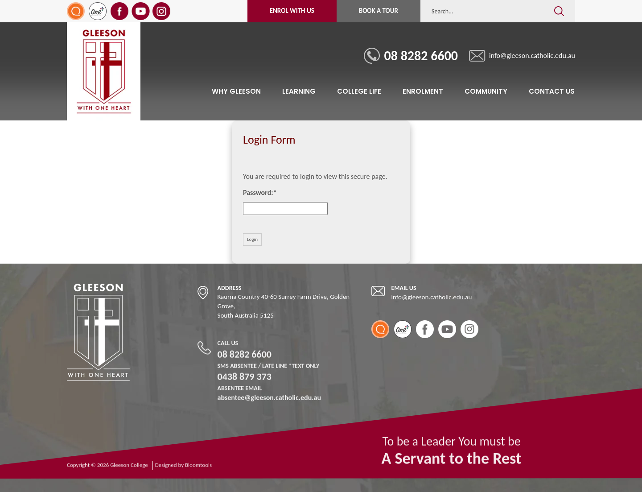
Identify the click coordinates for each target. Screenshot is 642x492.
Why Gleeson (236, 91)
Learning (299, 91)
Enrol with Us (292, 11)
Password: (258, 192)
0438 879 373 (269, 376)
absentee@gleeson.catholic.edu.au (269, 396)
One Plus (98, 11)
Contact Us (552, 91)
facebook (120, 11)
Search (559, 4)
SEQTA (76, 11)
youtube (141, 11)
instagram (162, 11)
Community (486, 91)
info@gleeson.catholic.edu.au (533, 55)
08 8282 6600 (421, 55)
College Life (359, 91)
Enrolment (423, 91)
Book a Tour (378, 11)
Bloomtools (198, 468)
